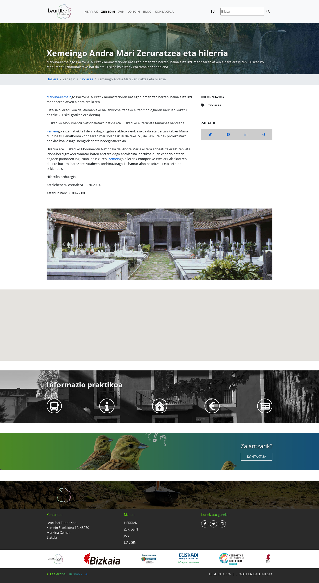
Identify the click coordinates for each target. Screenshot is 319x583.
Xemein (52, 131)
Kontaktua (164, 11)
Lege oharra (220, 574)
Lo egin (134, 11)
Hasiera (52, 79)
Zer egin (108, 11)
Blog (147, 11)
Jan (121, 11)
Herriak (91, 11)
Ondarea (86, 79)
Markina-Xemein (59, 97)
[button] (64, 244)
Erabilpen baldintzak (254, 574)
